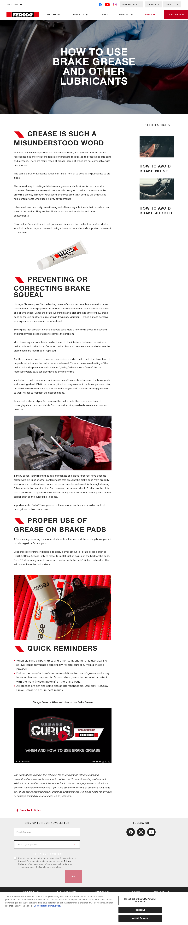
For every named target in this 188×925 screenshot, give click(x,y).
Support (123, 15)
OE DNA (103, 15)
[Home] (24, 14)
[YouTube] (107, 5)
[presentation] (38, 876)
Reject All (140, 910)
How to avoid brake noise (156, 168)
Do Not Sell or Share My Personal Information (140, 900)
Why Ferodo (54, 15)
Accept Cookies (140, 918)
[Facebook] (100, 5)
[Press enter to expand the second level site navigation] (86, 15)
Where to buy (131, 4)
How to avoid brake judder (156, 213)
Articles (149, 15)
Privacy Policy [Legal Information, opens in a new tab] (54, 906)
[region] (94, 908)
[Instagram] (115, 5)
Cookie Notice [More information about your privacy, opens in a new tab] (40, 906)
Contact (153, 4)
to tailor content (48, 854)
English (12, 4)
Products (77, 15)
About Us (172, 4)
